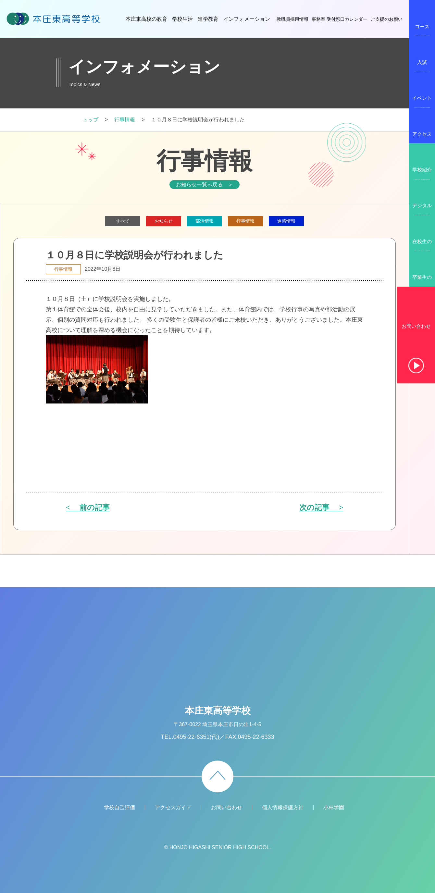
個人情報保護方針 (283, 807)
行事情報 (124, 119)
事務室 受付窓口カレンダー (339, 19)
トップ (90, 119)
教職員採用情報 (292, 19)
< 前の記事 (88, 507)
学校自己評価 (119, 807)
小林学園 (333, 807)
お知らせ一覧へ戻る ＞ (204, 184)
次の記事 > (321, 507)
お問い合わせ (416, 326)
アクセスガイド (173, 807)
